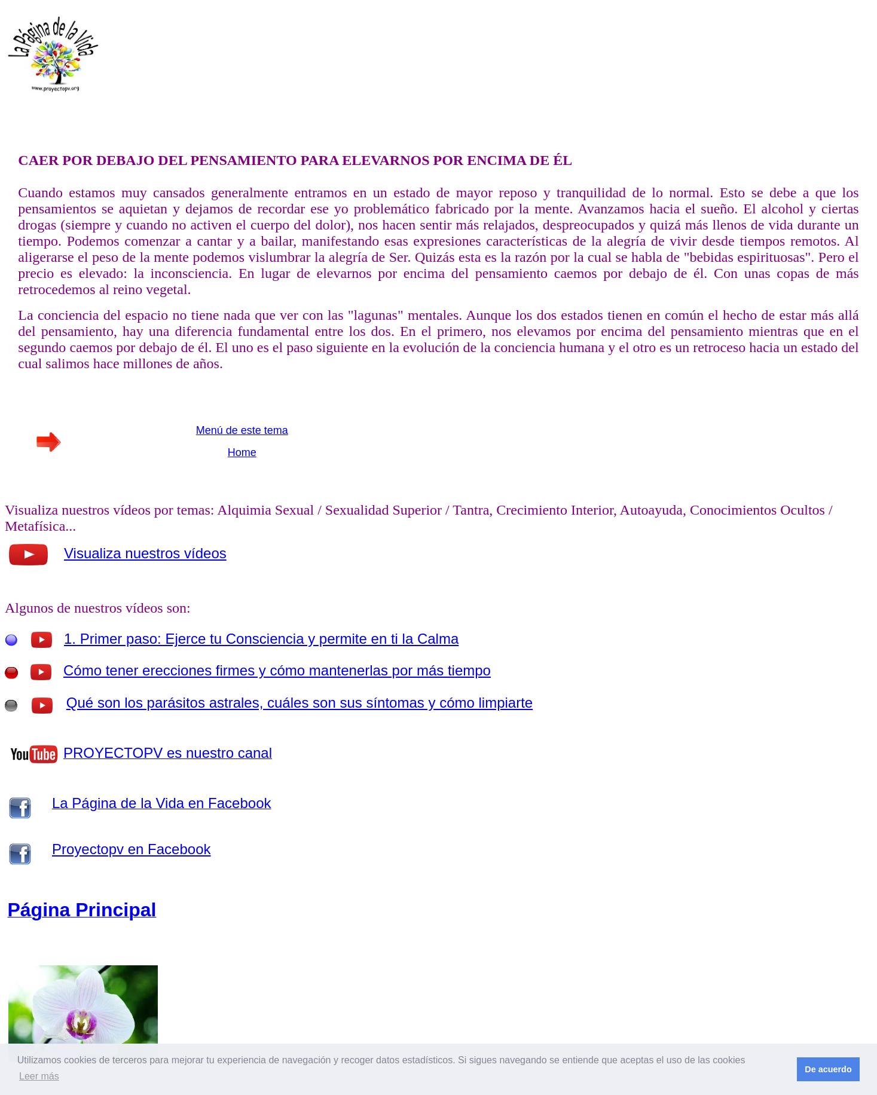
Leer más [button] (39, 1076)
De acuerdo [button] (828, 1069)
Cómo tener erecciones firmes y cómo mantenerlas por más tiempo (277, 670)
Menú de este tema (242, 430)
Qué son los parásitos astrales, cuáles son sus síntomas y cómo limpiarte (299, 703)
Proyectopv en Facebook (131, 849)
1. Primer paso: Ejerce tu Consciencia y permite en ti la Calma (261, 639)
